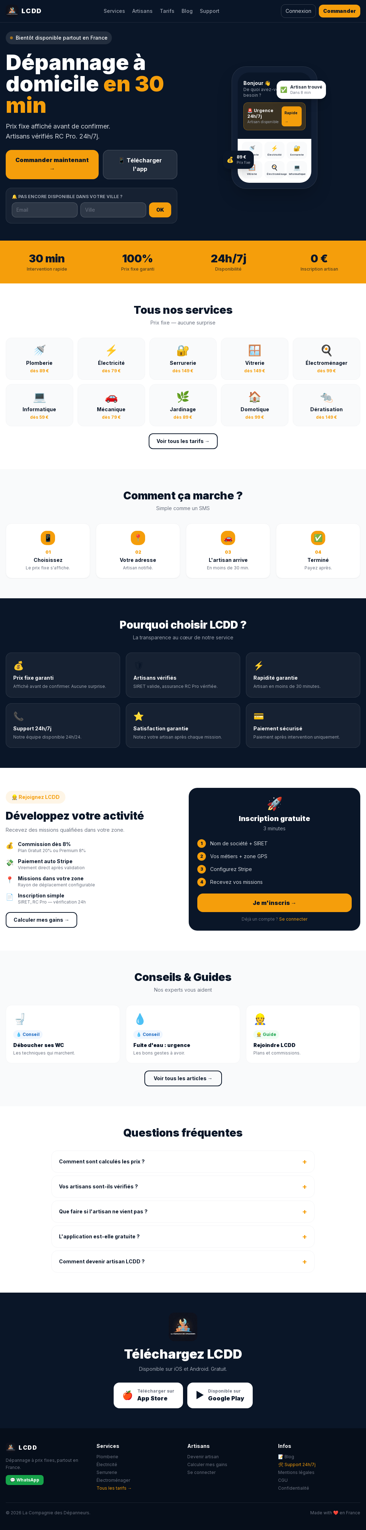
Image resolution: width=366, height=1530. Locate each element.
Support (209, 11)
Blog (187, 11)
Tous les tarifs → (114, 1488)
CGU (283, 1480)
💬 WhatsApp (24, 1480)
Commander (339, 11)
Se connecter (293, 919)
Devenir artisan (203, 1456)
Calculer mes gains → (41, 920)
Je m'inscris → (275, 902)
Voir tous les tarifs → (183, 441)
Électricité (107, 1464)
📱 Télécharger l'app (140, 164)
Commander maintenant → (52, 164)
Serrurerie (107, 1472)
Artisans (142, 11)
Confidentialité (293, 1488)
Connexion (298, 11)
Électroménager (113, 1480)
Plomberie (107, 1456)
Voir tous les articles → (183, 1078)
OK (160, 210)
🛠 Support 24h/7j (297, 1464)
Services (114, 11)
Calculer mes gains (207, 1464)
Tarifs (167, 11)
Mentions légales (296, 1472)
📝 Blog (286, 1456)
